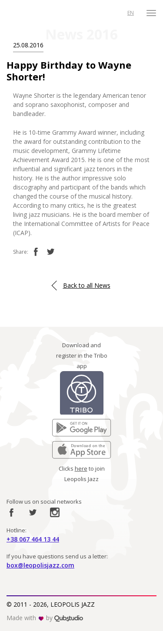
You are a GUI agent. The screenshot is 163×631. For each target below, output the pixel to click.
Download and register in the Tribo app (81, 355)
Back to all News (86, 285)
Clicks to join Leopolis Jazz (82, 474)
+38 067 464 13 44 (33, 539)
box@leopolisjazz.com (40, 565)
